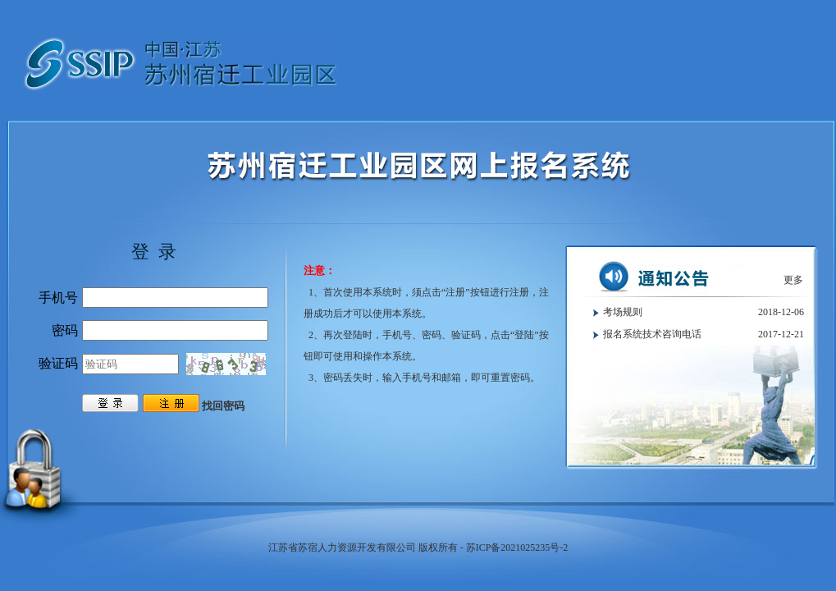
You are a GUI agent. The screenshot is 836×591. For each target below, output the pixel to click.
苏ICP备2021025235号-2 (517, 547)
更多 (793, 280)
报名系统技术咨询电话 (652, 334)
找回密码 (223, 406)
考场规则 (622, 312)
